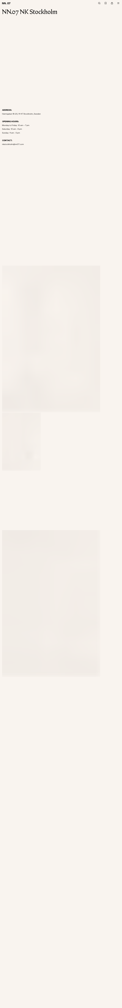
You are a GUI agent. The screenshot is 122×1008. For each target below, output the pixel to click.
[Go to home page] (6, 3)
